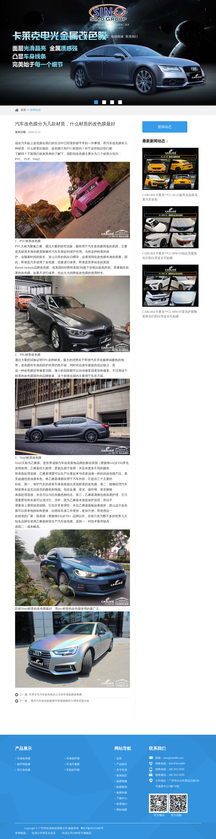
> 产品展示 (120, 764)
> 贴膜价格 (120, 792)
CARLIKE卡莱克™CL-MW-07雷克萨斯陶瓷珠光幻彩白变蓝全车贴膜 (169, 314)
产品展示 (31, 36)
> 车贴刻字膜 (72, 769)
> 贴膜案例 (120, 787)
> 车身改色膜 (22, 758)
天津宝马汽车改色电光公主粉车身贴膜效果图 (55, 694)
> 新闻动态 (120, 775)
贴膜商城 (117, 36)
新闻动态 (59, 36)
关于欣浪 (45, 36)
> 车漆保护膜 (72, 758)
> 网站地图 (120, 809)
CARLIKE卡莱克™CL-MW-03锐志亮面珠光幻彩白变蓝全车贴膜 (169, 255)
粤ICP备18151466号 (92, 828)
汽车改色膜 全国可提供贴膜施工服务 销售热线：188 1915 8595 (111, 26)
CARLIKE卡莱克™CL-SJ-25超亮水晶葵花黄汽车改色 (170, 197)
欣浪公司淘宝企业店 (44, 833)
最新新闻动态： (155, 141)
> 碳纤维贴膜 (22, 764)
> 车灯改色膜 (22, 769)
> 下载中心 (120, 798)
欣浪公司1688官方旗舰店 (76, 833)
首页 (19, 36)
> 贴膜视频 (120, 781)
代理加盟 (103, 36)
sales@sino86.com (173, 757)
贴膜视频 (74, 36)
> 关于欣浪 (120, 769)
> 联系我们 (120, 804)
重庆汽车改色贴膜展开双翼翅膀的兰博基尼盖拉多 (60, 700)
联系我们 (132, 36)
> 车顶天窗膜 (72, 764)
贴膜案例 (88, 36)
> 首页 (118, 758)
